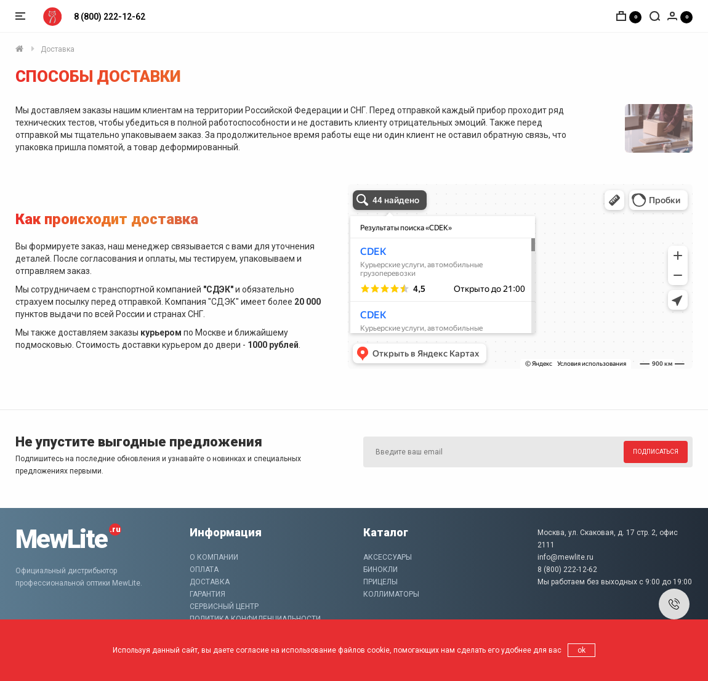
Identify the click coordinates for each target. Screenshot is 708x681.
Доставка (57, 49)
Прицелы (380, 582)
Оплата (204, 569)
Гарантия (207, 594)
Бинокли (380, 569)
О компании (214, 557)
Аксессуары (387, 557)
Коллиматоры (391, 594)
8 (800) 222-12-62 (109, 17)
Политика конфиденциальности (255, 619)
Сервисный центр (224, 606)
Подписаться (655, 451)
